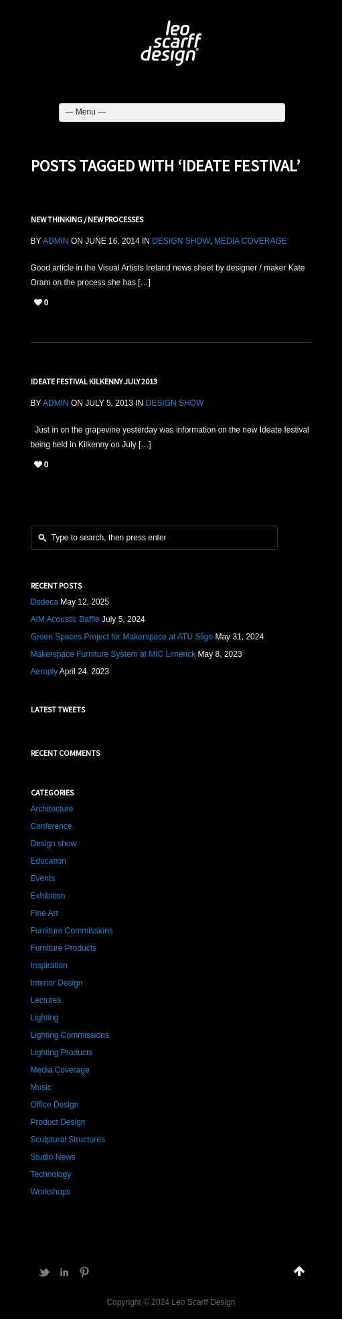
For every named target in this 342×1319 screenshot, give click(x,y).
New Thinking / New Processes (87, 219)
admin (56, 241)
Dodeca (44, 602)
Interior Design (57, 983)
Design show (180, 241)
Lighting (45, 1017)
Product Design (58, 1122)
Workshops (51, 1191)
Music (41, 1087)
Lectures (46, 1000)
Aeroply (44, 671)
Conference (51, 826)
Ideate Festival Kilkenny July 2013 (94, 381)
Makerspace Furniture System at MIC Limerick (113, 654)
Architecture (52, 808)
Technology (51, 1174)
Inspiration (49, 965)
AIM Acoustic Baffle (65, 619)
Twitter (44, 1272)
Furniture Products (64, 948)
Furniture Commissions (72, 930)
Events (43, 878)
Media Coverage (250, 241)
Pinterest (84, 1272)
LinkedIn (64, 1272)
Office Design (55, 1104)
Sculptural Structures (68, 1139)
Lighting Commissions (70, 1035)
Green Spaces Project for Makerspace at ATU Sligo (122, 636)
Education (48, 861)
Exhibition (48, 896)
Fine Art (44, 913)
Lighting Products (62, 1052)
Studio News (53, 1157)
